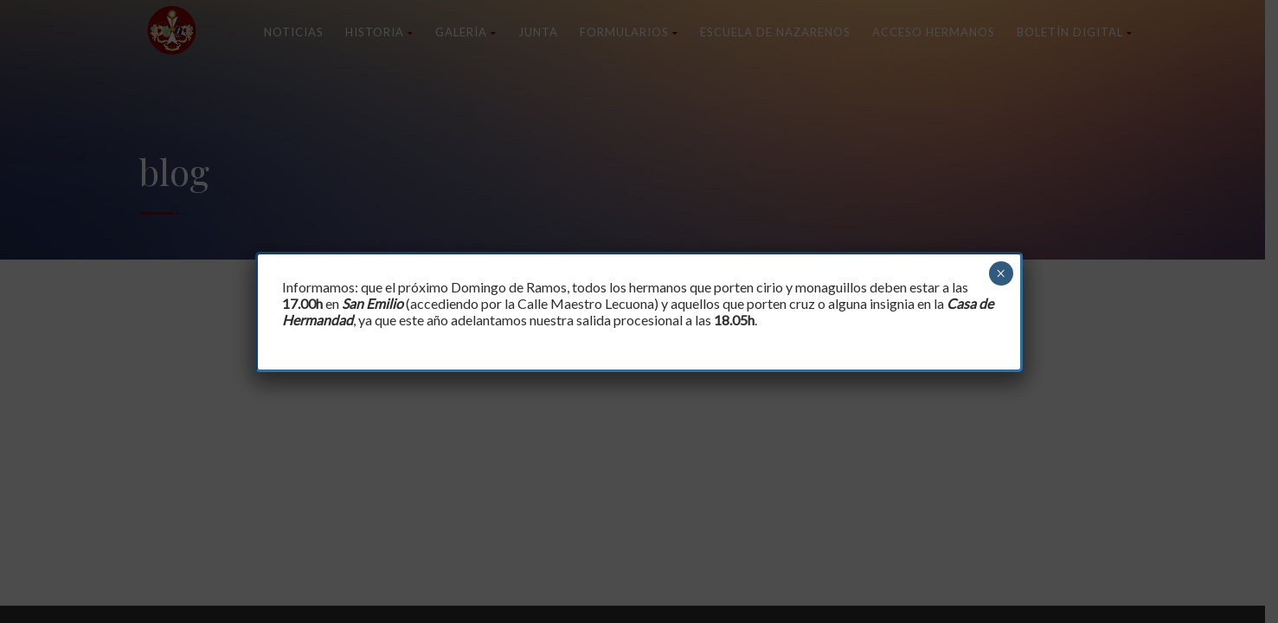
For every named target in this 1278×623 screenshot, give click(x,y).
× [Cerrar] (1000, 273)
